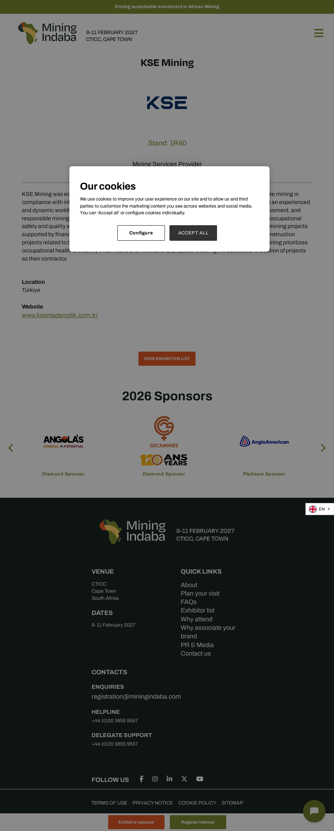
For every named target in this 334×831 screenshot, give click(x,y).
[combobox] (319, 509)
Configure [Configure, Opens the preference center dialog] (141, 232)
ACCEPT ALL (193, 232)
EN (317, 509)
